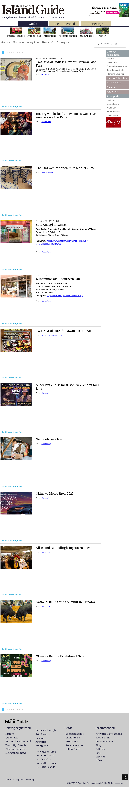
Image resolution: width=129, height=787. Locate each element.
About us (18, 42)
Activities (112, 91)
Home (5, 42)
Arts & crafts (114, 82)
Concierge (96, 24)
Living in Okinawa (15, 752)
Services (100, 756)
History (110, 59)
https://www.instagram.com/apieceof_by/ (65, 296)
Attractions (50, 32)
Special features (16, 32)
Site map (30, 779)
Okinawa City (57, 335)
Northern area (113, 100)
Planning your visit (115, 74)
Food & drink (103, 737)
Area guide (42, 745)
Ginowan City (46, 74)
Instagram (63, 42)
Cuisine (111, 87)
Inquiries (33, 42)
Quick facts (112, 62)
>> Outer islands (46, 766)
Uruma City (45, 552)
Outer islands (113, 115)
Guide (33, 24)
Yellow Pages (86, 32)
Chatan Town (46, 122)
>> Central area (45, 755)
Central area (113, 104)
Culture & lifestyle (117, 78)
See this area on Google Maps (12, 106)
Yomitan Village (47, 172)
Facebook (48, 42)
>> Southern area (46, 763)
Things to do (34, 32)
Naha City (111, 108)
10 (22, 52)
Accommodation (68, 32)
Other (102, 32)
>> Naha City (44, 759)
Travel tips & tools (115, 70)
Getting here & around (117, 66)
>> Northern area (46, 751)
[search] (109, 43)
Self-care (101, 749)
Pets (98, 752)
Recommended (64, 24)
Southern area (114, 111)
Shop (98, 745)
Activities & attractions (109, 733)
